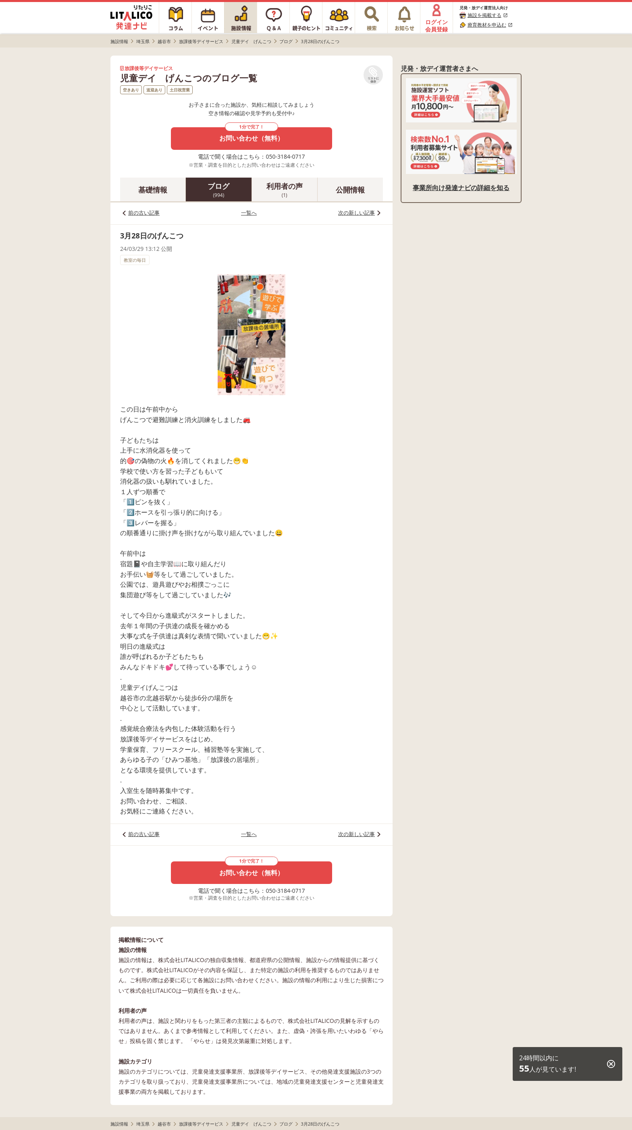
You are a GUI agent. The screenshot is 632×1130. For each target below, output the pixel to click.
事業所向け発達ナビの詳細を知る (461, 187)
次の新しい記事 (356, 212)
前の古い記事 (144, 212)
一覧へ (249, 212)
